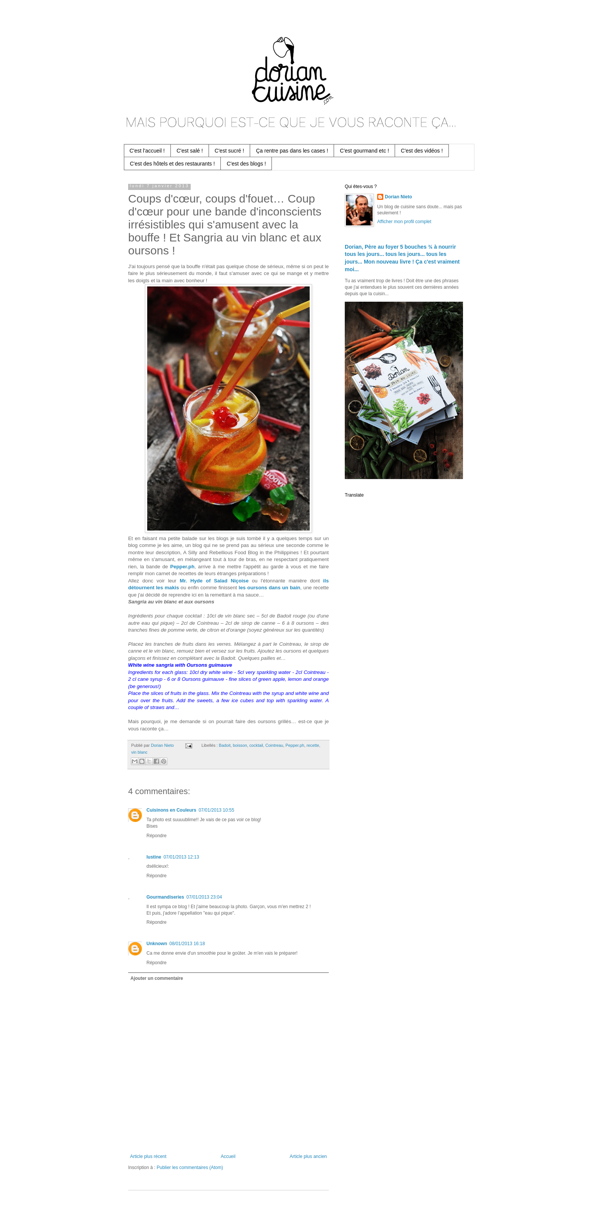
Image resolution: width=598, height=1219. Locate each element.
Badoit (225, 745)
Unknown (156, 943)
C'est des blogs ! (246, 164)
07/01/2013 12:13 (181, 857)
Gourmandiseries (165, 897)
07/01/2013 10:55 (216, 810)
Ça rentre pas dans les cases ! (292, 151)
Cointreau (274, 745)
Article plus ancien (308, 1156)
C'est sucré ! (229, 151)
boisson (240, 745)
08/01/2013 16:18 (187, 943)
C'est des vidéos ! (422, 151)
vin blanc (139, 752)
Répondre (156, 835)
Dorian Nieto (398, 196)
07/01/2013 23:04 (204, 897)
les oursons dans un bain (270, 587)
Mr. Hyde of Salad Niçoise (214, 581)
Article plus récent (148, 1156)
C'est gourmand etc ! (364, 151)
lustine (153, 857)
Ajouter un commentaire (156, 978)
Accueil (228, 1156)
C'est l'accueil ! (147, 151)
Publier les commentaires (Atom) (190, 1167)
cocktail (256, 745)
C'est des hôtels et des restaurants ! (172, 164)
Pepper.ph (182, 566)
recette (313, 745)
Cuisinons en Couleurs (171, 810)
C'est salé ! (190, 151)
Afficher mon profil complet (404, 221)
